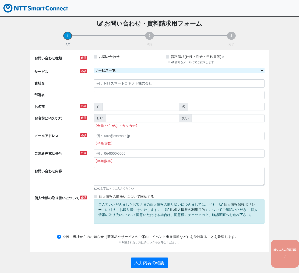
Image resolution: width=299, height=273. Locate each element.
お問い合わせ (109, 57)
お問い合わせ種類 (60, 58)
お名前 (60, 106)
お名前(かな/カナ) (60, 118)
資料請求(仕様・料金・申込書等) (196, 57)
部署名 (39, 95)
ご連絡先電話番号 (60, 153)
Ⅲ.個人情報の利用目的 (187, 210)
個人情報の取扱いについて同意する (126, 196)
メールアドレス (60, 135)
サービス (60, 71)
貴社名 (39, 83)
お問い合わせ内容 (48, 171)
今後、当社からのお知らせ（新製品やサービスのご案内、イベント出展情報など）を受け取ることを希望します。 (150, 237)
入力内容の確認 (149, 262)
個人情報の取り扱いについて (60, 198)
